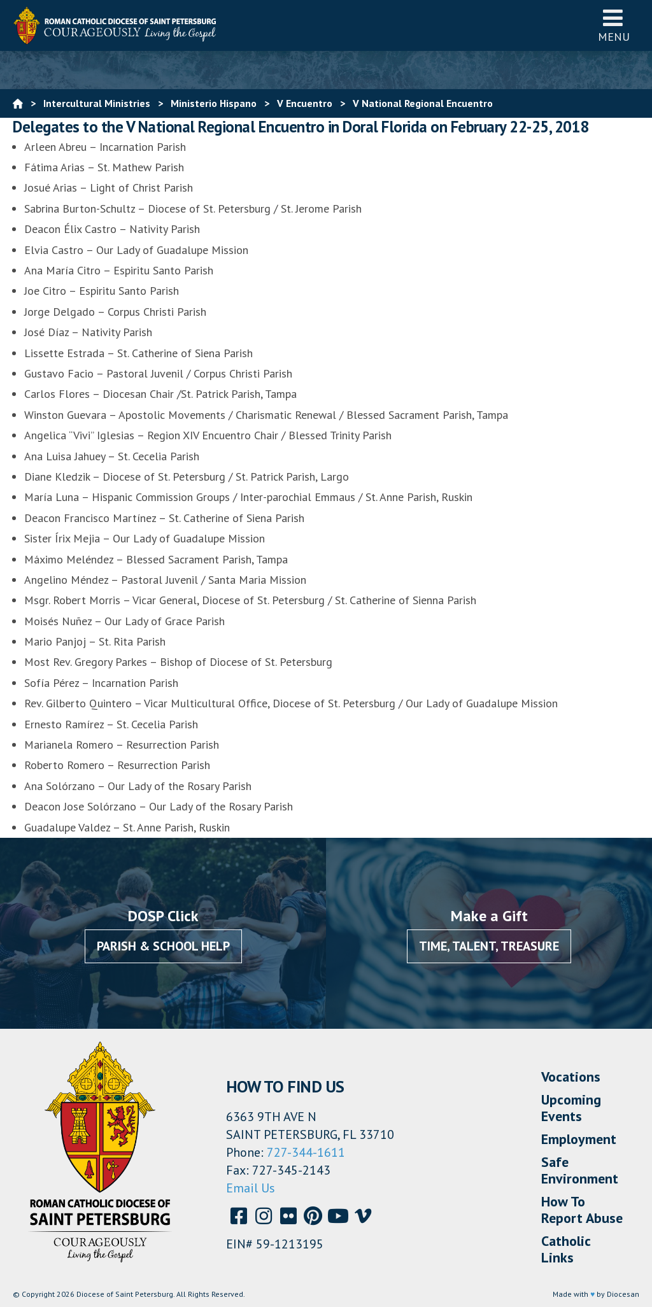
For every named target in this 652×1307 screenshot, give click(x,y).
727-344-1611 (306, 1152)
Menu (614, 25)
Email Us (250, 1188)
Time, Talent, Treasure (489, 946)
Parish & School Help (163, 946)
